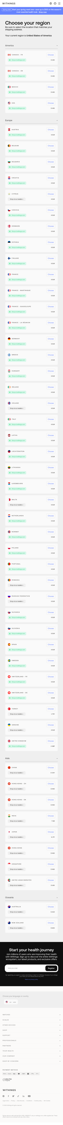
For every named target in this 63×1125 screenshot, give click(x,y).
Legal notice (6, 1100)
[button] (31, 46)
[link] (11, 1002)
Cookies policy (38, 1100)
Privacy (13, 1100)
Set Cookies (47, 1100)
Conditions (29, 1100)
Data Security (20, 1100)
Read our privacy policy (31, 979)
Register (51, 968)
